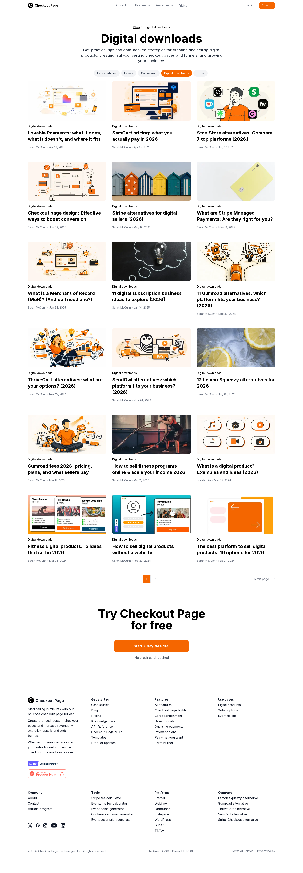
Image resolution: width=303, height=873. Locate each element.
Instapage (162, 814)
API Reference (102, 726)
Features (142, 5)
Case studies (100, 705)
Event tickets (227, 716)
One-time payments (169, 726)
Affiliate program (40, 809)
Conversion (149, 73)
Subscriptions (228, 710)
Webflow (161, 803)
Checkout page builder (171, 710)
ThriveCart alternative (234, 809)
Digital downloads (176, 73)
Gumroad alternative (233, 803)
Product (123, 5)
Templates (98, 737)
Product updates (103, 743)
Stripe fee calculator (106, 798)
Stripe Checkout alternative (238, 820)
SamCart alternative (232, 814)
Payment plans (165, 732)
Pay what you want (169, 737)
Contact (33, 803)
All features (163, 705)
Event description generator (111, 820)
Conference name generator (112, 814)
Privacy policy (266, 850)
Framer (160, 798)
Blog (136, 27)
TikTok (159, 830)
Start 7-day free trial (151, 646)
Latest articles (107, 73)
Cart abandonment (168, 716)
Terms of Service (243, 850)
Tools (95, 792)
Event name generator (107, 809)
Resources (164, 5)
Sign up (267, 5)
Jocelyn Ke (204, 480)
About (32, 798)
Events (128, 73)
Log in (249, 5)
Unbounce (162, 809)
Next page (264, 579)
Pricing (183, 5)
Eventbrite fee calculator (109, 803)
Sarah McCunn (37, 147)
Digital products (229, 705)
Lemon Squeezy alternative (238, 798)
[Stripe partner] (43, 763)
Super (159, 825)
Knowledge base (103, 721)
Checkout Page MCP (106, 732)
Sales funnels (164, 721)
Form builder (164, 743)
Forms (200, 73)
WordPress (163, 820)
